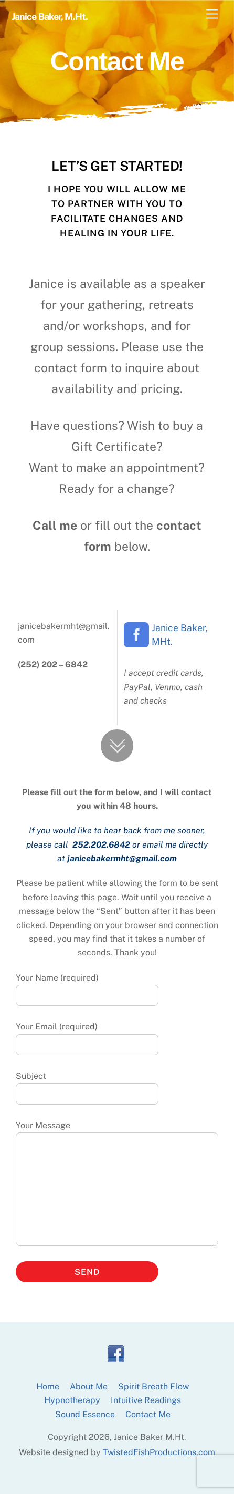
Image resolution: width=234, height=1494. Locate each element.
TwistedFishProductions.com (159, 1452)
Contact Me (148, 1414)
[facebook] (116, 1354)
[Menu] (211, 14)
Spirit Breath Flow (153, 1387)
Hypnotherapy (72, 1400)
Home (47, 1387)
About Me (89, 1387)
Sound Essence (85, 1414)
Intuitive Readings (146, 1400)
